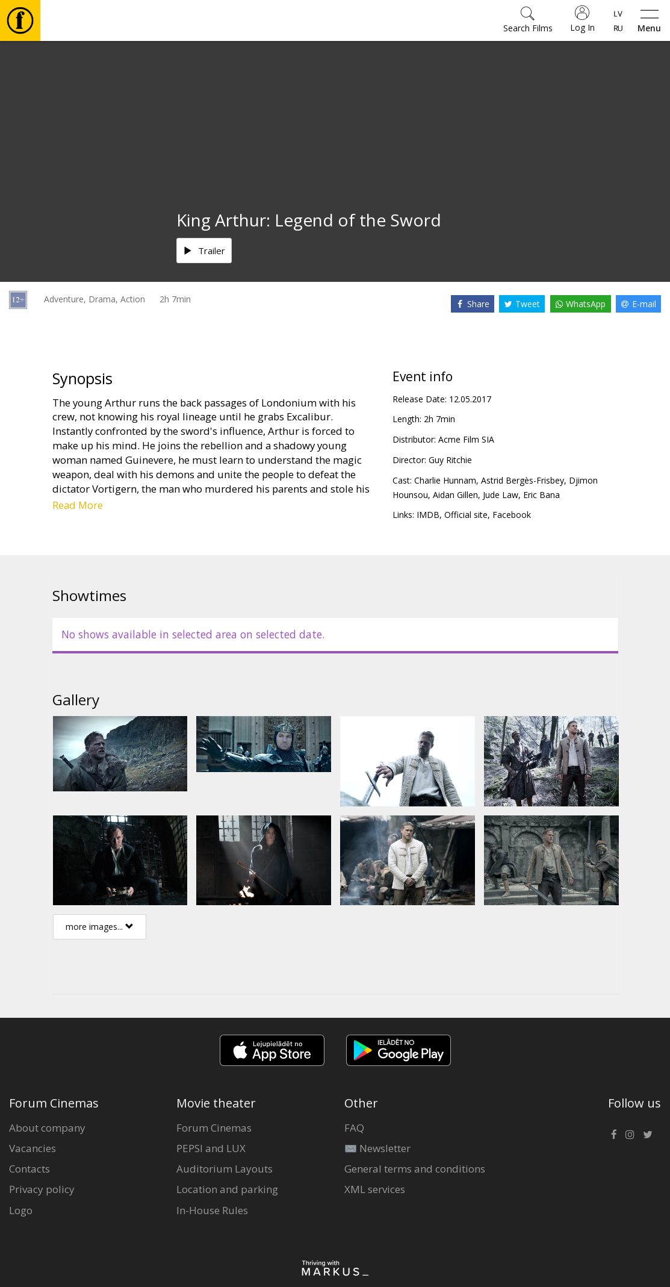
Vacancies (32, 1148)
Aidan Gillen (455, 494)
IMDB (428, 514)
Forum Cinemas (214, 1128)
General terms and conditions (414, 1169)
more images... (100, 926)
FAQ (354, 1128)
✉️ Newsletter (377, 1148)
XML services (374, 1189)
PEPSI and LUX (211, 1148)
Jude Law (500, 494)
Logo (21, 1210)
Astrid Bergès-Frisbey (522, 480)
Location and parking (227, 1189)
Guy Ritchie (450, 460)
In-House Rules (212, 1210)
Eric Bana (541, 494)
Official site (466, 514)
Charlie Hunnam (445, 480)
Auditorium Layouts (224, 1169)
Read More (77, 505)
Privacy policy (42, 1189)
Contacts (29, 1169)
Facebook (511, 514)
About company (47, 1128)
